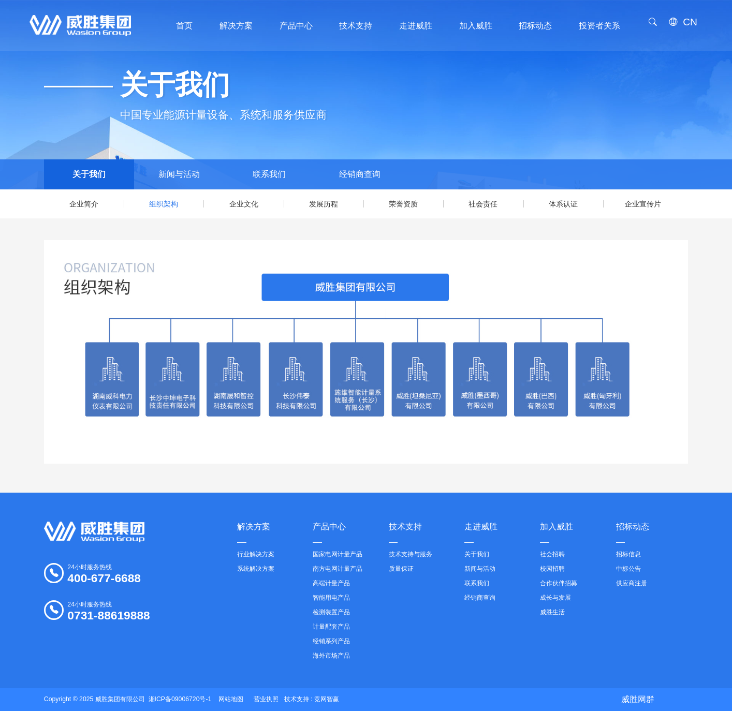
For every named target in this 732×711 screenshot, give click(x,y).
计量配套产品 (331, 626)
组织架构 (163, 204)
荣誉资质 (403, 204)
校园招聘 (552, 568)
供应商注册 (631, 583)
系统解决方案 (255, 568)
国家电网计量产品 (337, 554)
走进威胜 (480, 532)
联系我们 (269, 174)
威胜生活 (552, 612)
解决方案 (253, 532)
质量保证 (401, 568)
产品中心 (329, 532)
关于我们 (89, 174)
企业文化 (243, 204)
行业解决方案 (255, 554)
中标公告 (628, 568)
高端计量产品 (331, 583)
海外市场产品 (331, 655)
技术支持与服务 (410, 554)
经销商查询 (359, 174)
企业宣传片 (643, 204)
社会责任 (483, 204)
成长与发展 (555, 597)
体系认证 (563, 204)
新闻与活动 (179, 174)
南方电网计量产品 (337, 568)
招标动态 (632, 532)
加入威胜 (556, 532)
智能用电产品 (331, 597)
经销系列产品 (331, 641)
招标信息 (628, 554)
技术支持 (405, 532)
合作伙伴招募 (558, 583)
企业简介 (83, 204)
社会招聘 (552, 554)
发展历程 (323, 204)
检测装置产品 (331, 612)
